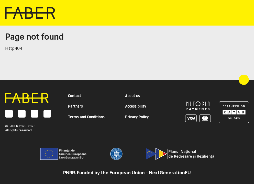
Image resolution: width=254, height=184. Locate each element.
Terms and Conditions (86, 117)
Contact (74, 95)
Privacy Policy (137, 117)
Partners (75, 106)
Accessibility (135, 106)
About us (132, 95)
